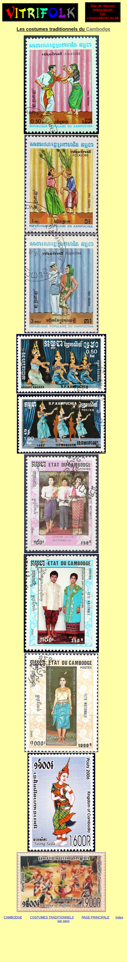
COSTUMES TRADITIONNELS (52, 917)
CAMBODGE (13, 917)
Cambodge (98, 29)
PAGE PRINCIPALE (96, 917)
